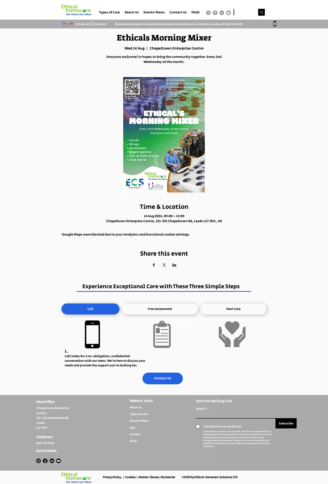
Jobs (133, 428)
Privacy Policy (111, 477)
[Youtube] (58, 461)
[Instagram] (208, 12)
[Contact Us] (162, 378)
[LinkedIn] (221, 12)
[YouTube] (228, 12)
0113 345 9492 (234, 24)
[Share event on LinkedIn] (174, 265)
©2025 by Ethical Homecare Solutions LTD (209, 477)
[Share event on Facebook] (154, 265)
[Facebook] (215, 12)
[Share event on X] (164, 265)
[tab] (90, 309)
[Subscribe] (286, 423)
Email (200, 409)
